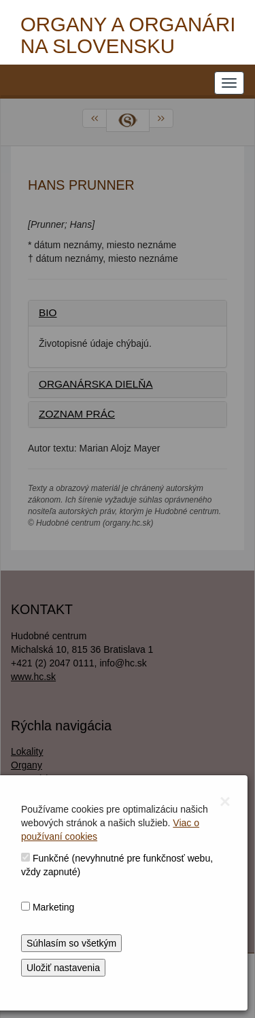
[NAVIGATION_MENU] (229, 83)
